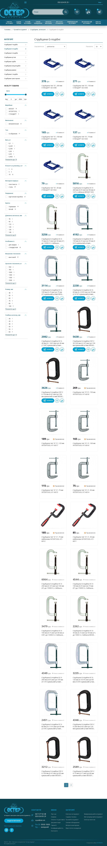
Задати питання (13, 821)
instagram (6, 830)
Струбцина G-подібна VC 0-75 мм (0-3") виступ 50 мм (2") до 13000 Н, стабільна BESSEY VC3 (53, 241)
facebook (12, 830)
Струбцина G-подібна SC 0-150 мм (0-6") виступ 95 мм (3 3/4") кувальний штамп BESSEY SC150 (84, 241)
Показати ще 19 (11, 159)
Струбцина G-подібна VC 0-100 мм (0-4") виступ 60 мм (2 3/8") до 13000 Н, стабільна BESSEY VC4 (53, 633)
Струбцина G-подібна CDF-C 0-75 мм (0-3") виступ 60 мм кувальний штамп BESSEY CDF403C (83, 773)
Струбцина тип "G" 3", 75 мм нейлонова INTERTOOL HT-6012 (52, 539)
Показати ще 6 (10, 309)
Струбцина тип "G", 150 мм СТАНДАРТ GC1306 (83, 86)
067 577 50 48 (40, 814)
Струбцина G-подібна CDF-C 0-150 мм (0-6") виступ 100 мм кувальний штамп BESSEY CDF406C (52, 394)
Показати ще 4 (10, 283)
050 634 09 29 (63, 2)
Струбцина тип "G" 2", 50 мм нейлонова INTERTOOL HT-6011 (83, 539)
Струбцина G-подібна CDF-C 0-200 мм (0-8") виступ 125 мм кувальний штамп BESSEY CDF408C (84, 726)
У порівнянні (62, 94)
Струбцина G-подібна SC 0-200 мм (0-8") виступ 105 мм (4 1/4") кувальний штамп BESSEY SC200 (52, 679)
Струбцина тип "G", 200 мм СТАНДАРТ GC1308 (52, 86)
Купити (50, 94)
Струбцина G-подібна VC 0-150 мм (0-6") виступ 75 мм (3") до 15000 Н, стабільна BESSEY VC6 (83, 586)
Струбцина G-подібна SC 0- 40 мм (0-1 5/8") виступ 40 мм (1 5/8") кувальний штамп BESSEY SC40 (53, 343)
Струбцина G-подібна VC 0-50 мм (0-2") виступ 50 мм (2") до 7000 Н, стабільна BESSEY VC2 (84, 633)
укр (99, 2)
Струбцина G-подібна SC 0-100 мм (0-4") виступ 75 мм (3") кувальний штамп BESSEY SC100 (53, 292)
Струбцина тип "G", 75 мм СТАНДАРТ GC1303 (82, 138)
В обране (57, 94)
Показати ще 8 (10, 235)
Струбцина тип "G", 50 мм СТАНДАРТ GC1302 (51, 189)
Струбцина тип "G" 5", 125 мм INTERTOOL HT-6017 (53, 444)
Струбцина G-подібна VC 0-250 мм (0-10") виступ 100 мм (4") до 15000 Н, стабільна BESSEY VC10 (53, 586)
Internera (100, 843)
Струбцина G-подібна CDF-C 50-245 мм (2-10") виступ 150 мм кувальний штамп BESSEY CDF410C (84, 343)
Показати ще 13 (11, 335)
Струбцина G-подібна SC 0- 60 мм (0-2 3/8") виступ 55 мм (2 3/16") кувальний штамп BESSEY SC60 (84, 292)
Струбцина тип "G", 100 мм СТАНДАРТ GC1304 (52, 138)
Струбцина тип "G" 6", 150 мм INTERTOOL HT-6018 (84, 393)
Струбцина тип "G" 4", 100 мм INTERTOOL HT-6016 (84, 444)
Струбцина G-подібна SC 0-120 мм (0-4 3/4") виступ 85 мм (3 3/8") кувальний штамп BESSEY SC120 (84, 679)
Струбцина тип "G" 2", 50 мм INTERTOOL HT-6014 (83, 491)
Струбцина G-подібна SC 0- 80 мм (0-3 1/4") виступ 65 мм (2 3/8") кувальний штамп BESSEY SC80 (53, 726)
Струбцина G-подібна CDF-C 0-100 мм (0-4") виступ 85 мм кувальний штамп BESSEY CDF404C (53, 773)
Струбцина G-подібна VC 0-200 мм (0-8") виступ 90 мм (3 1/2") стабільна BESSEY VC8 (84, 190)
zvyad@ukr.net (40, 820)
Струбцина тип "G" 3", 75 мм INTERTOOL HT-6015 (52, 491)
